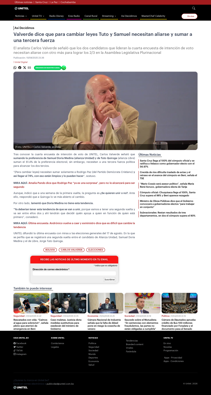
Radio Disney (56, 16)
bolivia (50, 250)
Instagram (20, 354)
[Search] (194, 8)
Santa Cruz (41, 2)
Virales (129, 348)
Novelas (168, 347)
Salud (91, 365)
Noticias (19, 16)
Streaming (108, 16)
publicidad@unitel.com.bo (60, 384)
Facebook (19, 343)
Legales (55, 347)
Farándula (131, 352)
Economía (93, 316)
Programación (171, 351)
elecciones (95, 250)
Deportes (93, 358)
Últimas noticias (23, 2)
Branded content (134, 344)
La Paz (54, 2)
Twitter (18, 347)
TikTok (18, 351)
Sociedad (130, 316)
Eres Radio (74, 16)
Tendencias (132, 341)
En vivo (189, 16)
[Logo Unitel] (22, 8)
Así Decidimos (129, 16)
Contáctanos (57, 343)
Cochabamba (68, 2)
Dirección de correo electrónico (51, 269)
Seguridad (19, 316)
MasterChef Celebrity (153, 16)
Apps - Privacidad (173, 358)
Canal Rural (91, 16)
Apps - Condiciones (174, 361)
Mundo (92, 354)
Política (165, 316)
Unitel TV (37, 16)
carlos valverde (71, 250)
